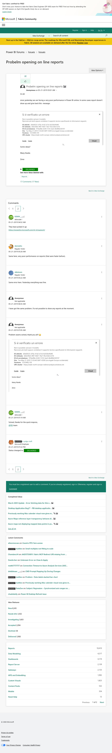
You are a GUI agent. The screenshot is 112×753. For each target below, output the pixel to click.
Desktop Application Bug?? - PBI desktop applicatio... (30, 508)
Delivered (30, 169)
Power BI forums (15, 52)
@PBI (11, 425)
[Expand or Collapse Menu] (3, 25)
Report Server (14, 664)
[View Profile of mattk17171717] (14, 565)
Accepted (12, 625)
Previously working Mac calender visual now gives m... (31, 513)
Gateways (12, 670)
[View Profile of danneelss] (18, 246)
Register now (82, 43)
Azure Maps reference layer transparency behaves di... (30, 518)
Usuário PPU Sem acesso (32, 543)
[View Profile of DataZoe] (19, 588)
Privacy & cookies (7, 733)
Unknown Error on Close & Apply (34, 560)
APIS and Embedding (17, 675)
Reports (24, 176)
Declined (12, 631)
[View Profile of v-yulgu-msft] (27, 441)
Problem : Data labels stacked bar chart (41, 577)
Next (102, 702)
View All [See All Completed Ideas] (12, 528)
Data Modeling (14, 653)
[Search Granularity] (41, 35)
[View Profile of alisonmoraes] (13, 543)
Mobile (11, 691)
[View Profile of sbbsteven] (18, 272)
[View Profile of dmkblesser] (12, 571)
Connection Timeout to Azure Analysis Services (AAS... (45, 565)
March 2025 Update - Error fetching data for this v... (29, 503)
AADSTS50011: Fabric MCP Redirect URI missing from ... (44, 554)
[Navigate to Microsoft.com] (8, 19)
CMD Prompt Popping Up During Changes (42, 571)
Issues (31, 52)
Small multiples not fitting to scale (39, 548)
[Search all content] (80, 35)
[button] (25, 81)
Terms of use (5, 736)
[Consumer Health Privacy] (31, 745)
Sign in (84, 30)
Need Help (12, 697)
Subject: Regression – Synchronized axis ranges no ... (48, 588)
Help (92, 30)
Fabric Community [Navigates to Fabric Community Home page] (27, 18)
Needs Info (13, 614)
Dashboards (13, 659)
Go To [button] (100, 30)
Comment (13, 489)
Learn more (7, 11)
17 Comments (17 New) (29, 181)
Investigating (13, 619)
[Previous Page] (8, 208)
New (10, 608)
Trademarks (5, 740)
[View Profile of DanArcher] (12, 560)
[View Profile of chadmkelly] (13, 594)
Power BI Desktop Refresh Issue (33, 594)
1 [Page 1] (12, 208)
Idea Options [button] (96, 70)
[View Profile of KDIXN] (17, 216)
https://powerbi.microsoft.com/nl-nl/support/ (27, 230)
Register (75, 30)
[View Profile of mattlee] (19, 548)
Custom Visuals (14, 680)
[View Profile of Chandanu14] (13, 554)
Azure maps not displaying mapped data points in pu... (31, 524)
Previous (85, 702)
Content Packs (14, 686)
